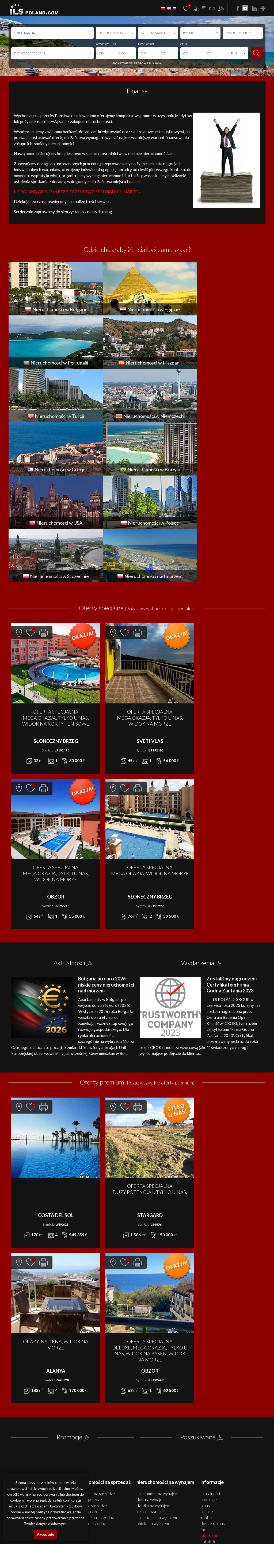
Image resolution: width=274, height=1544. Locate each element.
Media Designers (252, 1478)
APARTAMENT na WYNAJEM (157, 1386)
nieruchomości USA (152, 1535)
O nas (205, 1398)
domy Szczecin (113, 1523)
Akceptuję (45, 1534)
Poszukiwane (198, 1330)
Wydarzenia (197, 856)
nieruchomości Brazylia (122, 1535)
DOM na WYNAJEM (150, 1392)
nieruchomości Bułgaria (205, 1523)
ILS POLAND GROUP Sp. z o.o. (65, 1472)
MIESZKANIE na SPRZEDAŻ (93, 1410)
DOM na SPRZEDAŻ (87, 1392)
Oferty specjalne (137, 501)
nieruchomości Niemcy (242, 1529)
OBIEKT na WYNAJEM (152, 1416)
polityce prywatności (53, 1512)
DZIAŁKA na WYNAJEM (153, 1398)
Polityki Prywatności (136, 1499)
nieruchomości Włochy (183, 1535)
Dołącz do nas (212, 1416)
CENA (184, 44)
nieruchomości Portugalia (142, 1529)
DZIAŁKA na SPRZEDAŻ (90, 1398)
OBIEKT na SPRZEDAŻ (89, 1416)
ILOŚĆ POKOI (146, 44)
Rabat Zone (210, 1428)
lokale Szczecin (134, 1523)
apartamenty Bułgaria (238, 1523)
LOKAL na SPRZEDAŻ (87, 1404)
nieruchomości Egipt (110, 1529)
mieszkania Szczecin (88, 1523)
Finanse (206, 1404)
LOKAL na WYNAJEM (151, 1404)
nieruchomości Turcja (211, 1529)
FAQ (203, 1422)
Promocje (69, 1330)
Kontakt (207, 1410)
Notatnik (207, 1434)
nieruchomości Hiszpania (178, 1529)
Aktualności (69, 856)
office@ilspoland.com (27, 1408)
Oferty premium (137, 975)
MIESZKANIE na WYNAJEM (156, 1410)
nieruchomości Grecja (90, 1535)
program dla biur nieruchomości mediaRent (234, 1472)
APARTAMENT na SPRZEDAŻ (94, 1386)
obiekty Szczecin (156, 1523)
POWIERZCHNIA (106, 44)
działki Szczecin (178, 1523)
